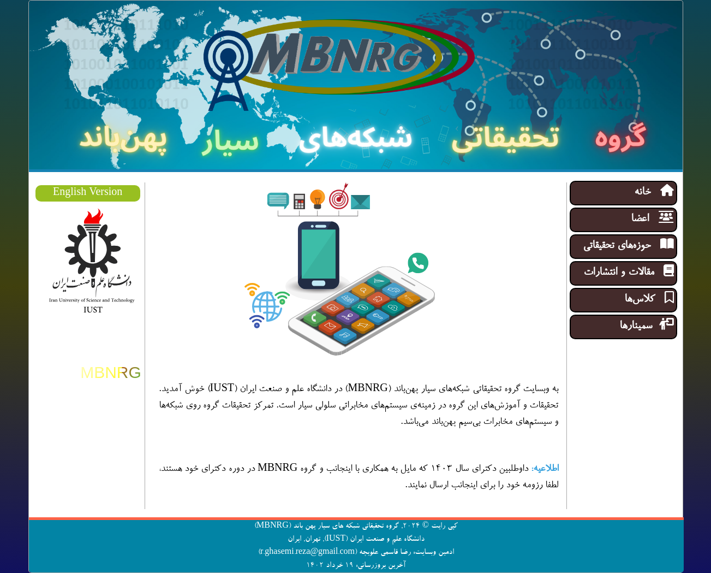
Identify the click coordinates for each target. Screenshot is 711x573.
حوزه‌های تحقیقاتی (628, 245)
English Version (87, 193)
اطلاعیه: (544, 469)
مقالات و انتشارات (628, 271)
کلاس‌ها (649, 298)
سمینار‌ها (646, 325)
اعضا (652, 218)
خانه (654, 191)
